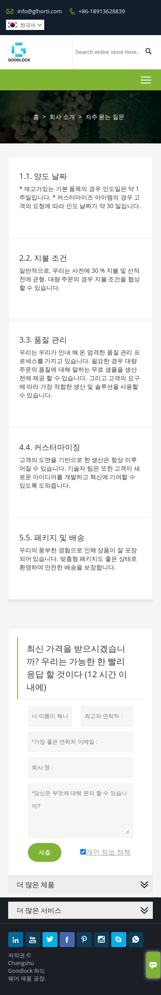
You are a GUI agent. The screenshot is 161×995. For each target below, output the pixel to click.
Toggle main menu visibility (146, 78)
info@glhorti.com (39, 11)
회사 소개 (62, 117)
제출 (45, 852)
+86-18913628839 (102, 11)
